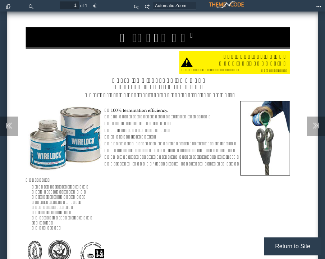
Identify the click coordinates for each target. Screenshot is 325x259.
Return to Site (292, 246)
